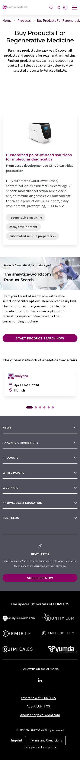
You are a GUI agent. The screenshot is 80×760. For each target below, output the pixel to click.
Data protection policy (40, 747)
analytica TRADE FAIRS (20, 442)
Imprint (16, 740)
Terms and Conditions (46, 740)
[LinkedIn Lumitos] (40, 680)
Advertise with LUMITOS (38, 698)
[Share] (58, 7)
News (7, 427)
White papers (14, 472)
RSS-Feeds (11, 518)
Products (11, 457)
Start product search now (40, 338)
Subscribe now (40, 578)
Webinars (11, 487)
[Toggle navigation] (74, 8)
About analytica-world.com (40, 715)
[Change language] (65, 7)
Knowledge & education (22, 502)
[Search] (51, 7)
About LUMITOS (38, 706)
